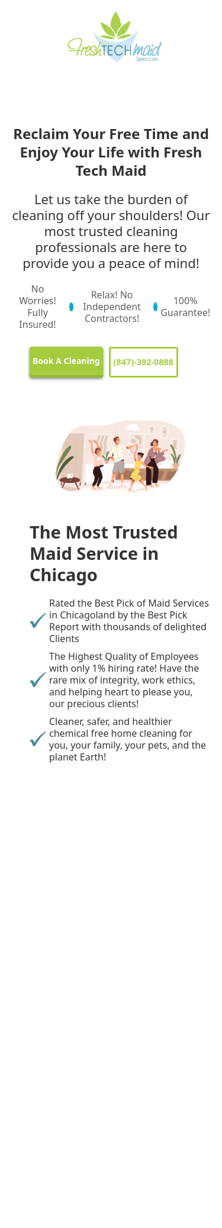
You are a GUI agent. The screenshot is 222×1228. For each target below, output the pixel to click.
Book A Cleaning (66, 360)
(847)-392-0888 (143, 362)
